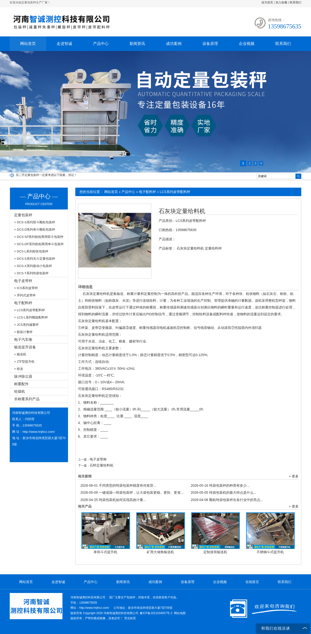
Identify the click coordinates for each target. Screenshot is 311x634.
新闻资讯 (137, 44)
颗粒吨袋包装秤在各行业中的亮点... (227, 500)
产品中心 (101, 44)
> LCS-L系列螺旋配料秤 (31, 317)
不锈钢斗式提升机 (270, 552)
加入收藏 (281, 2)
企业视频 (246, 44)
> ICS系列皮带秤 (26, 288)
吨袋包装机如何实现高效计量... (113, 500)
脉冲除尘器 (23, 376)
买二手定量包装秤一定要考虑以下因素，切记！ (46, 175)
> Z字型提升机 (24, 361)
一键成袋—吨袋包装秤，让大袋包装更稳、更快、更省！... (133, 492)
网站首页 (28, 44)
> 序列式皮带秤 (25, 295)
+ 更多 (294, 476)
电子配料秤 (147, 192)
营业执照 (130, 618)
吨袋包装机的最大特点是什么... (223, 492)
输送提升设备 (25, 347)
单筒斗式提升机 (105, 552)
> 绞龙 (18, 369)
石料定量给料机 (101, 465)
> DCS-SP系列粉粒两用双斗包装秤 (38, 237)
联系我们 (295, 2)
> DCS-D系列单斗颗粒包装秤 (34, 229)
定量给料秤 (213, 248)
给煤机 (19, 391)
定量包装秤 (23, 215)
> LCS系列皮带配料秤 (29, 310)
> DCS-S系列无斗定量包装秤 (34, 258)
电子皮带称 (98, 459)
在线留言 (252, 582)
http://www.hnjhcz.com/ (39, 432)
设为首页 (267, 2)
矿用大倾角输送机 (160, 552)
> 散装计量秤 (23, 332)
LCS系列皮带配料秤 (175, 192)
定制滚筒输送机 (215, 552)
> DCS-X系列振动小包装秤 (33, 266)
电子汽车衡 (23, 339)
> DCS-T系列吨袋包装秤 (31, 273)
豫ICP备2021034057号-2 (156, 613)
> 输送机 (20, 354)
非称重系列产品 (27, 399)
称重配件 (21, 384)
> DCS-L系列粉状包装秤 (31, 251)
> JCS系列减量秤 (26, 324)
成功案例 (173, 44)
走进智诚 (64, 44)
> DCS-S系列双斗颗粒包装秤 (34, 222)
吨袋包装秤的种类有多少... (220, 485)
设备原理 (210, 44)
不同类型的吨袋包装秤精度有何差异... (118, 485)
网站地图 (180, 613)
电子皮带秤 (23, 281)
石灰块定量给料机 (182, 211)
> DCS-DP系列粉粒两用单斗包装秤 (39, 244)
